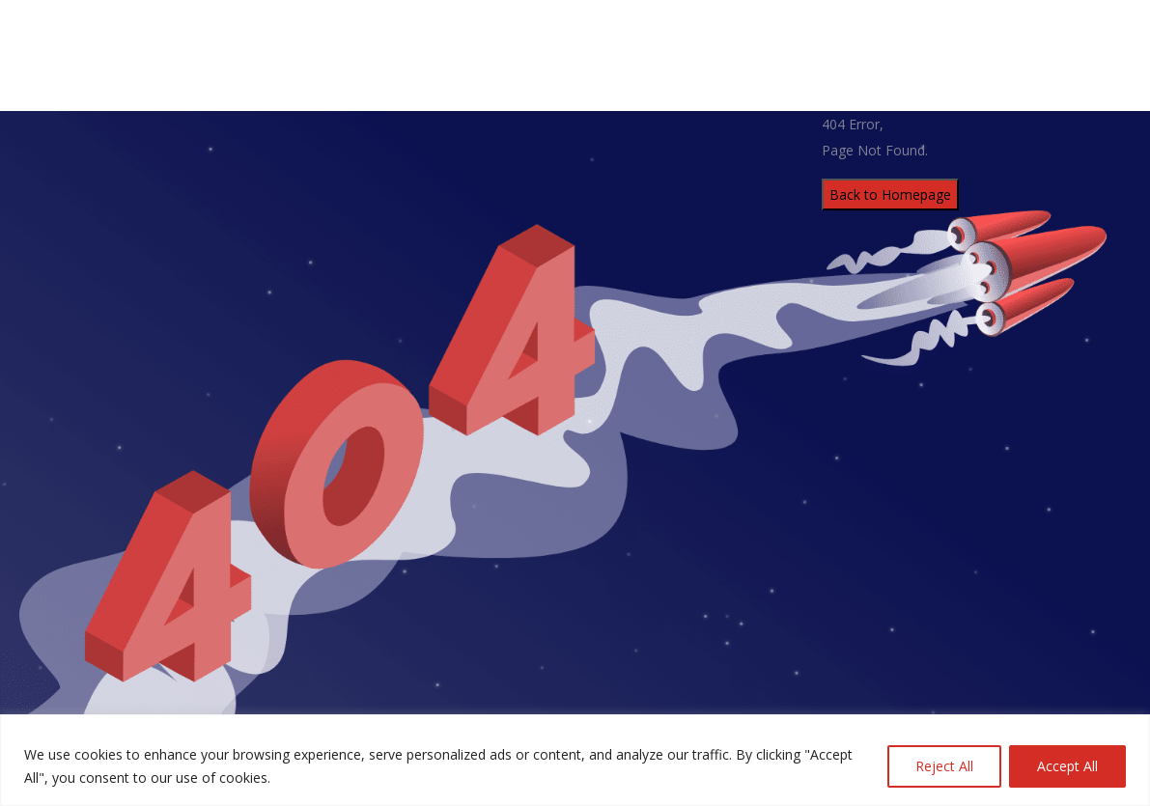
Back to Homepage (890, 194)
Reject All (944, 766)
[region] (575, 760)
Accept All (1067, 766)
